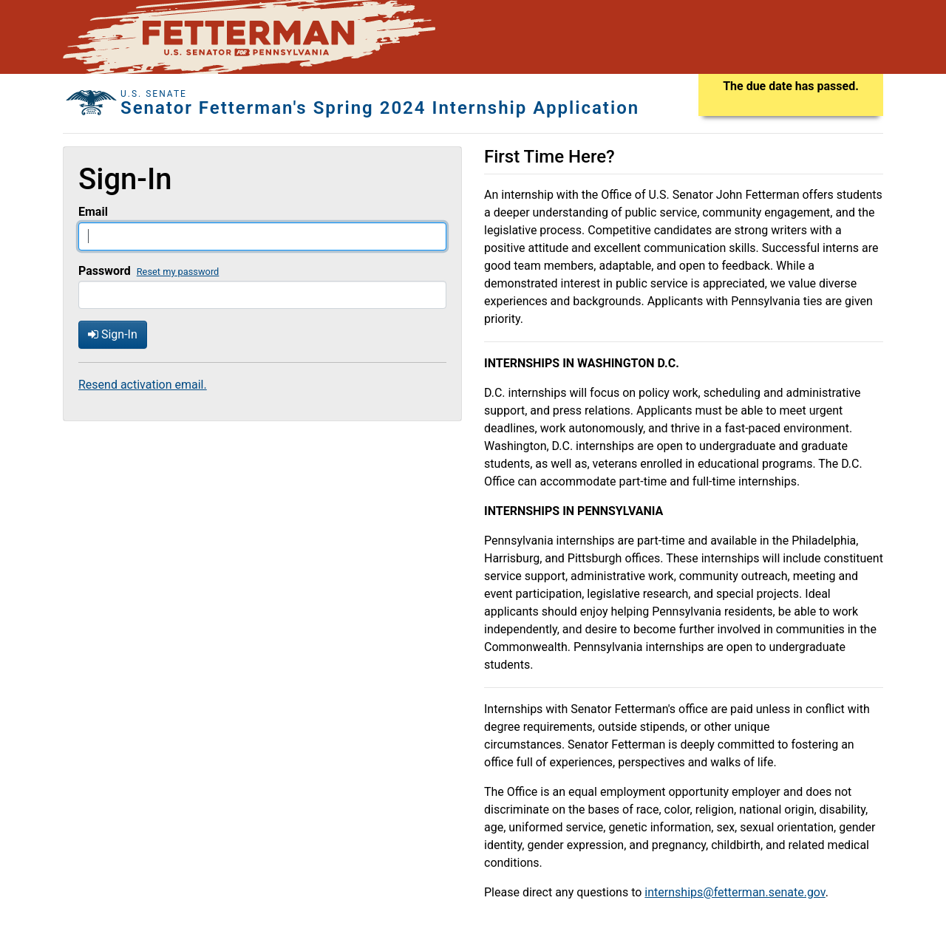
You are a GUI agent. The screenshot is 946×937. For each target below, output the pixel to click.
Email (93, 212)
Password (104, 271)
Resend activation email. (142, 385)
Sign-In (112, 334)
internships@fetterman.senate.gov (734, 892)
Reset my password (178, 271)
